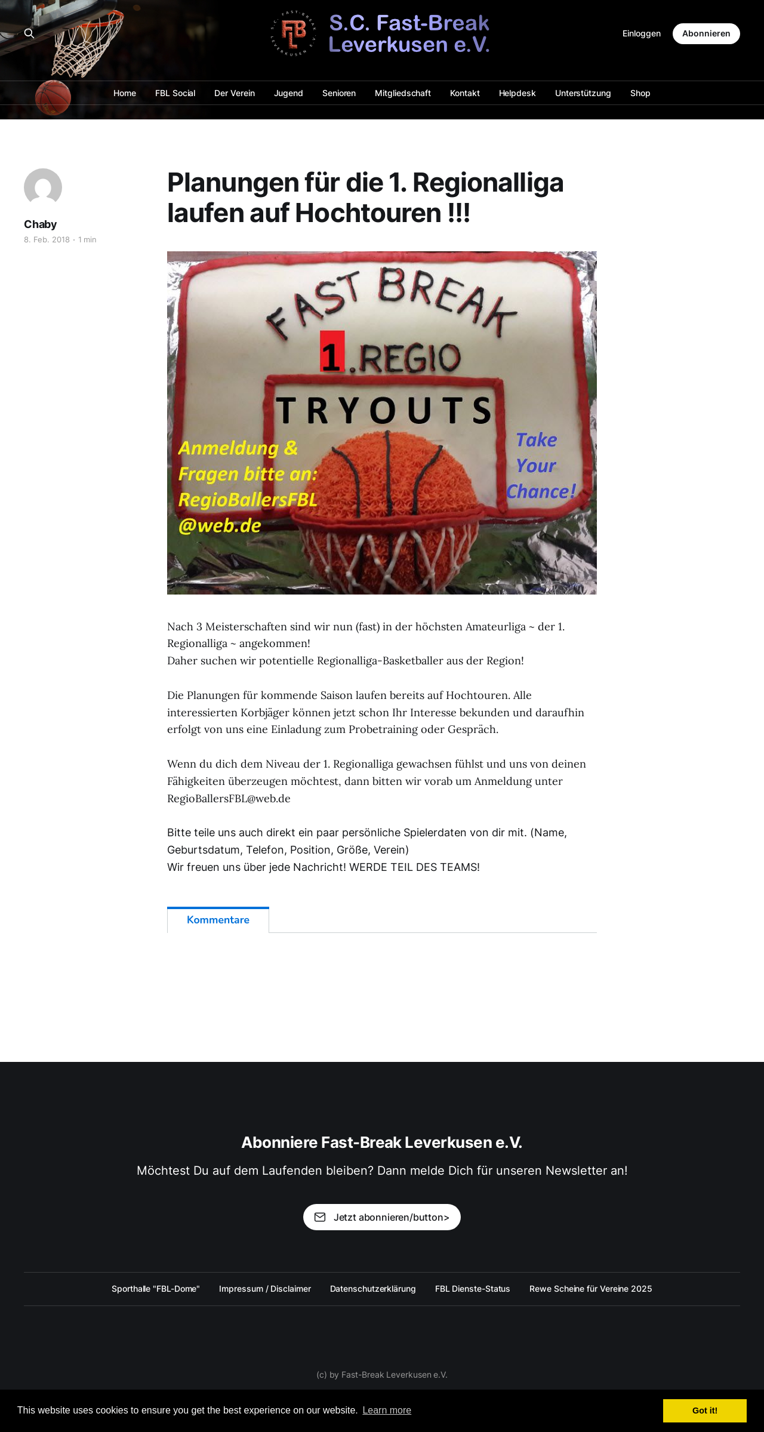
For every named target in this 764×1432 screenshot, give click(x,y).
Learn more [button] (386, 1410)
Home (124, 93)
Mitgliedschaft (403, 93)
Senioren (339, 93)
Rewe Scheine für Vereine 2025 (590, 1288)
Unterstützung (583, 93)
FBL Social (175, 93)
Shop (640, 93)
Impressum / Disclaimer (264, 1288)
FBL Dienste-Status (473, 1288)
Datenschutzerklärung (373, 1288)
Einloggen (642, 33)
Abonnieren (706, 33)
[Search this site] (29, 33)
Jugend (289, 93)
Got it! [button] (704, 1410)
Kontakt (464, 93)
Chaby (40, 224)
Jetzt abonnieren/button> (381, 1217)
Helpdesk (517, 93)
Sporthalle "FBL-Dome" (156, 1288)
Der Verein (234, 93)
